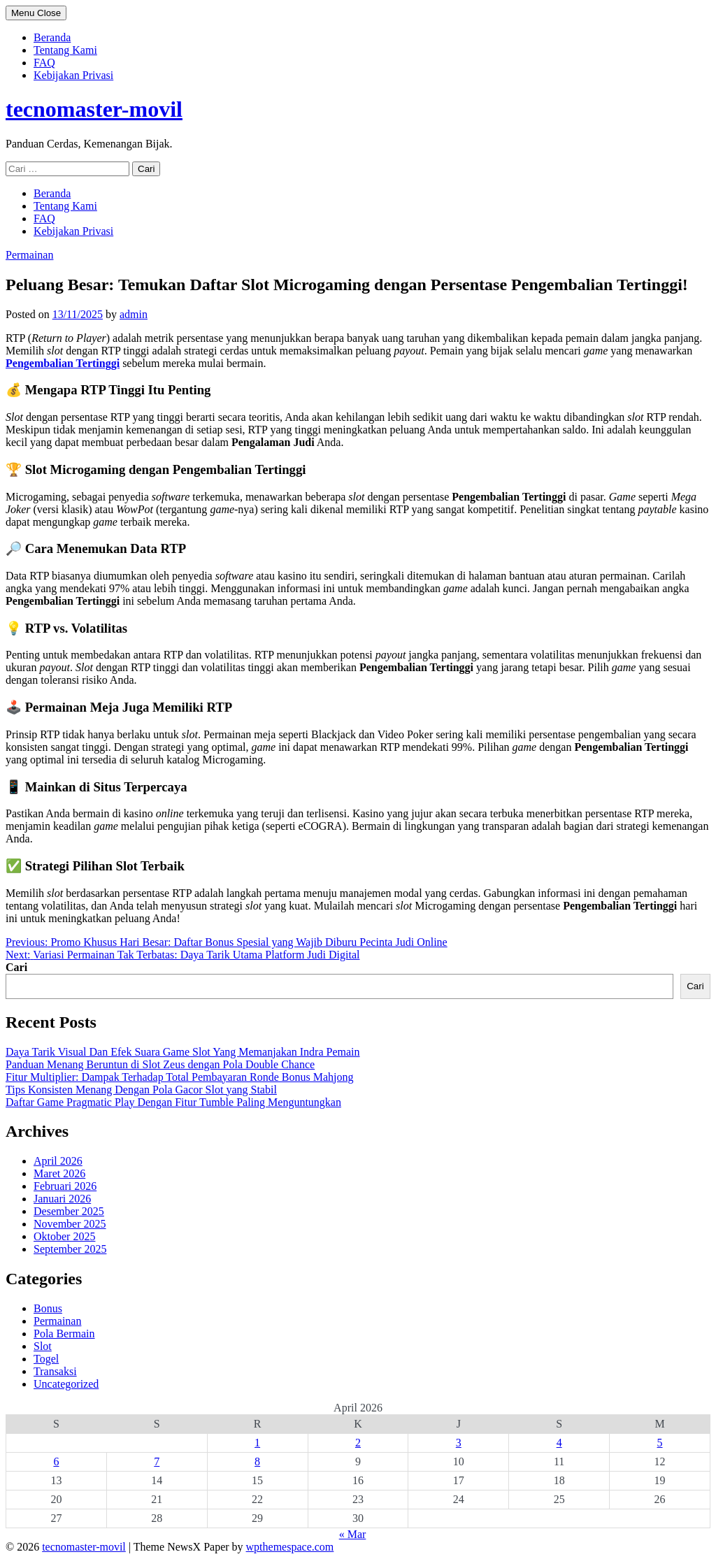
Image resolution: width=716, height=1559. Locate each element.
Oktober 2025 (64, 1236)
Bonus (48, 1308)
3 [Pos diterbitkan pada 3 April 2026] (458, 1443)
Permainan (29, 255)
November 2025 (70, 1224)
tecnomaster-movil (94, 109)
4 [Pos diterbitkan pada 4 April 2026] (559, 1443)
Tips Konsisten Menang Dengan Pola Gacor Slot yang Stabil (141, 1089)
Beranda (52, 37)
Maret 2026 (59, 1173)
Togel (46, 1359)
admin (134, 314)
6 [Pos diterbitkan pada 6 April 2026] (56, 1461)
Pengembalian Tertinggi (63, 363)
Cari (16, 967)
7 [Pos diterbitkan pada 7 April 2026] (156, 1461)
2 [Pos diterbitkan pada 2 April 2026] (358, 1443)
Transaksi (55, 1371)
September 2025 (70, 1249)
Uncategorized (66, 1384)
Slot (43, 1346)
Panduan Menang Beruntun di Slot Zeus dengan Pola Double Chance (160, 1064)
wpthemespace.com (290, 1547)
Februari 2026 (65, 1186)
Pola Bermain (64, 1333)
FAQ (44, 63)
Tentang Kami (65, 50)
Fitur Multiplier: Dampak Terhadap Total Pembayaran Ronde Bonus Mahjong (180, 1077)
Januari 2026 (62, 1199)
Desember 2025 (69, 1211)
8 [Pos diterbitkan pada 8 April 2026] (257, 1461)
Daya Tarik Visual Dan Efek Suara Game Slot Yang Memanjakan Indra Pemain (183, 1052)
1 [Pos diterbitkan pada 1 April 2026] (257, 1443)
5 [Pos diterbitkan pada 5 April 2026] (660, 1443)
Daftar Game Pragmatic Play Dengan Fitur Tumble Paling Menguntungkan (173, 1102)
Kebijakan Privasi (73, 75)
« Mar (352, 1534)
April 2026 (58, 1161)
